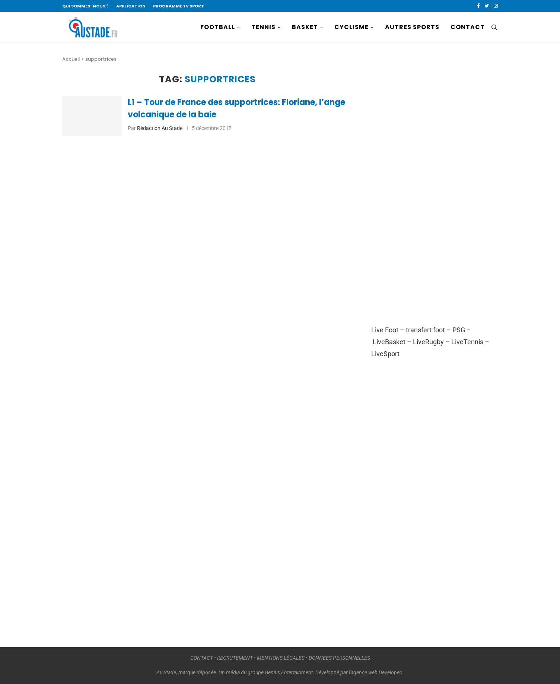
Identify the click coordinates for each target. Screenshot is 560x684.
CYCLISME (351, 27)
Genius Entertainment (289, 672)
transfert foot (425, 330)
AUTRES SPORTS (412, 27)
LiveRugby (428, 342)
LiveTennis (467, 342)
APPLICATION (131, 6)
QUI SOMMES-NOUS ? (85, 6)
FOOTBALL (217, 27)
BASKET (305, 27)
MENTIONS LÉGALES (281, 658)
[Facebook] (478, 6)
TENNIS (263, 27)
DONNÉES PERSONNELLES (339, 658)
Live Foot (384, 330)
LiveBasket (389, 342)
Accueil (71, 59)
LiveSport (385, 354)
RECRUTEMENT (235, 658)
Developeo (390, 672)
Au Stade (166, 672)
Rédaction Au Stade (159, 128)
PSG (458, 330)
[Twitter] (486, 6)
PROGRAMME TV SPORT (178, 6)
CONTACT (468, 27)
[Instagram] (496, 6)
